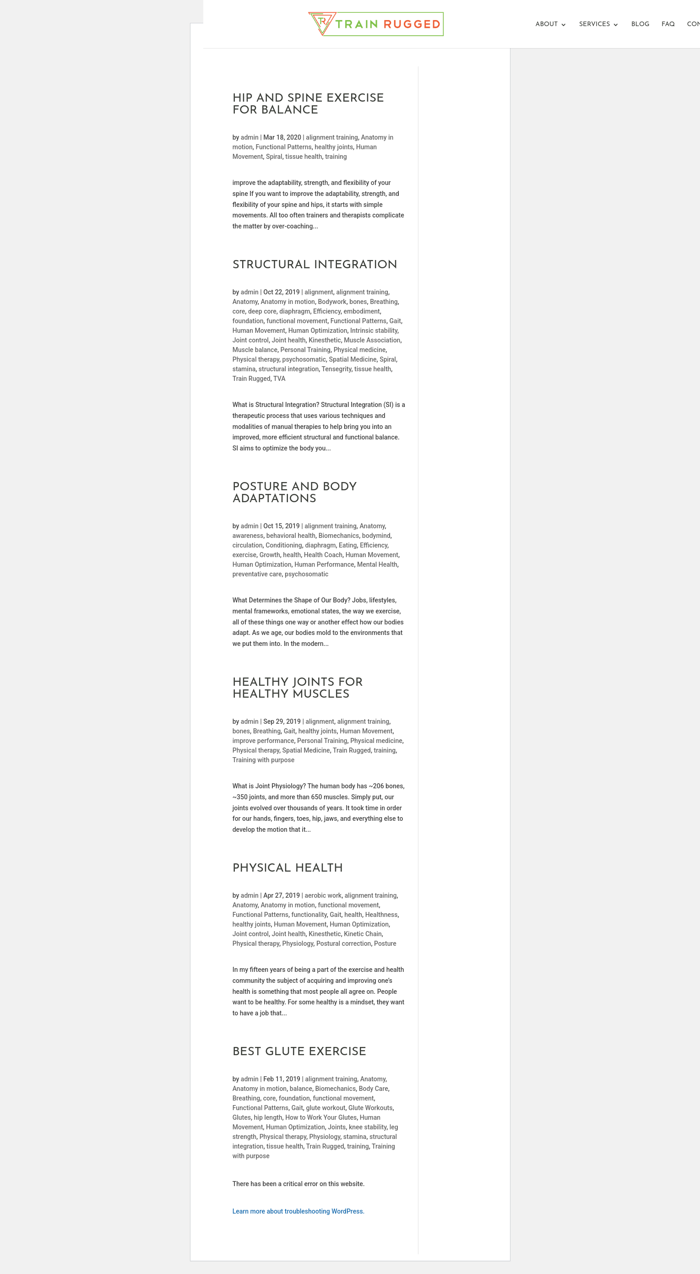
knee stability (367, 1127)
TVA (279, 378)
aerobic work (323, 895)
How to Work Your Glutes (321, 1117)
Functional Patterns (283, 147)
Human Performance (324, 564)
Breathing (383, 301)
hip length (268, 1117)
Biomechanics (339, 535)
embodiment (362, 311)
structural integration (289, 369)
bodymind (376, 535)
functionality (309, 914)
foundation (248, 321)
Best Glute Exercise (299, 1052)
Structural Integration (315, 265)
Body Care (373, 1088)
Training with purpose (263, 760)
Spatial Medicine (352, 359)
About (547, 25)
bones (358, 301)
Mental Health (377, 564)
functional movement (296, 321)
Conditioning (284, 545)
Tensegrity (336, 369)
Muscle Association (372, 340)
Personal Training (306, 349)
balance (301, 1088)
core (239, 311)
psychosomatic (304, 359)
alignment (318, 292)
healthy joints (334, 147)
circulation (248, 545)
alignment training (332, 137)
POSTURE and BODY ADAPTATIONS (295, 493)
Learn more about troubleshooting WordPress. (299, 1211)
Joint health (289, 340)
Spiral (274, 156)
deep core (262, 311)
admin (250, 137)
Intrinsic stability (373, 330)
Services (594, 25)
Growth (270, 554)
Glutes (242, 1117)
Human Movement (259, 330)
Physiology (298, 943)
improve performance (263, 740)
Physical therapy (256, 359)
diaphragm (294, 311)
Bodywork (332, 301)
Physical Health (288, 868)
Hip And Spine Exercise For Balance (308, 104)
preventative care (257, 574)
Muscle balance (255, 349)
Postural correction (343, 943)
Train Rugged (252, 378)
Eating (348, 545)
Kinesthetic (325, 340)
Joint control (251, 340)
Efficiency (327, 311)
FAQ (668, 25)
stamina (244, 369)
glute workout (325, 1107)
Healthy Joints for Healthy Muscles (298, 689)
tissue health (303, 156)
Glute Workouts (370, 1107)
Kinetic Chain (363, 934)
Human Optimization (317, 330)
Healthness (381, 914)
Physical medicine (360, 349)
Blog (640, 25)
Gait (395, 321)
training (336, 156)
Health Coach (323, 554)
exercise (244, 554)
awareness (248, 535)
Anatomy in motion (287, 301)
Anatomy (245, 301)
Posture (385, 943)
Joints (337, 1127)
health (292, 554)
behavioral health (290, 535)
